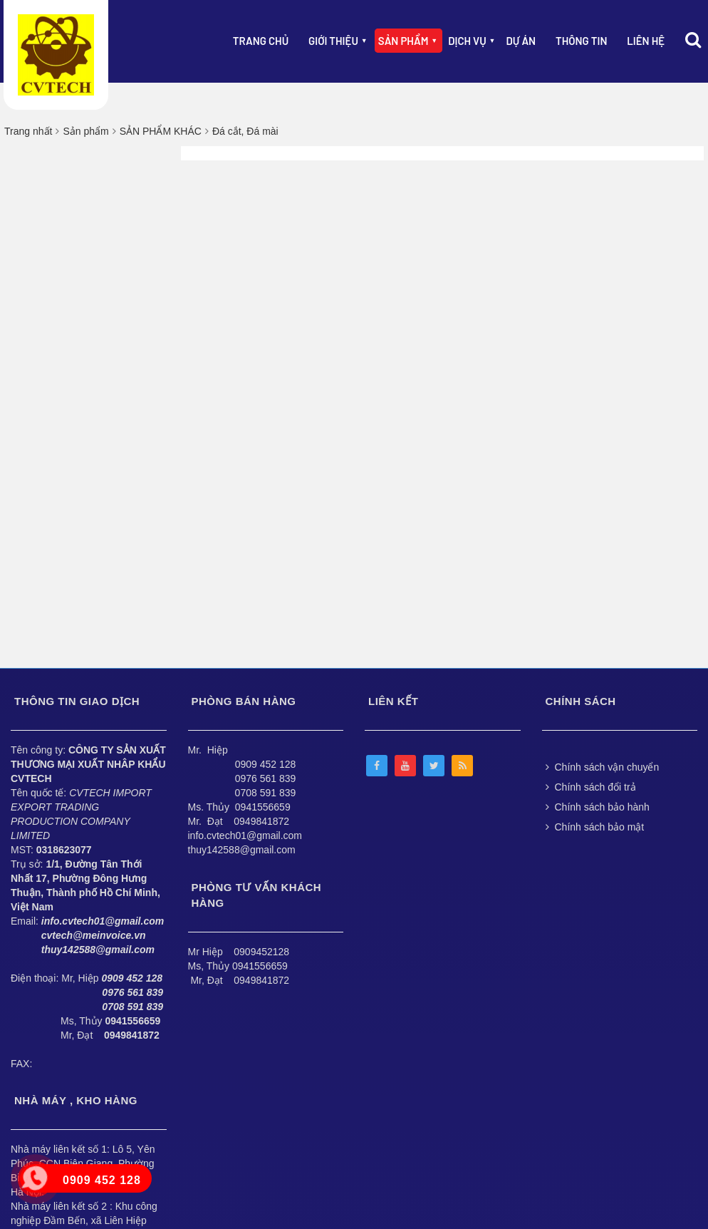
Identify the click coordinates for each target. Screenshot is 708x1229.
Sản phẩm (403, 40)
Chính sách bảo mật (595, 827)
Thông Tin (581, 40)
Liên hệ (646, 40)
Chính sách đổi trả (591, 787)
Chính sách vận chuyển (603, 767)
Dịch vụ (467, 40)
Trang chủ (260, 40)
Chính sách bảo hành (598, 807)
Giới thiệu (333, 40)
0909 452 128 (265, 764)
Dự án (521, 40)
